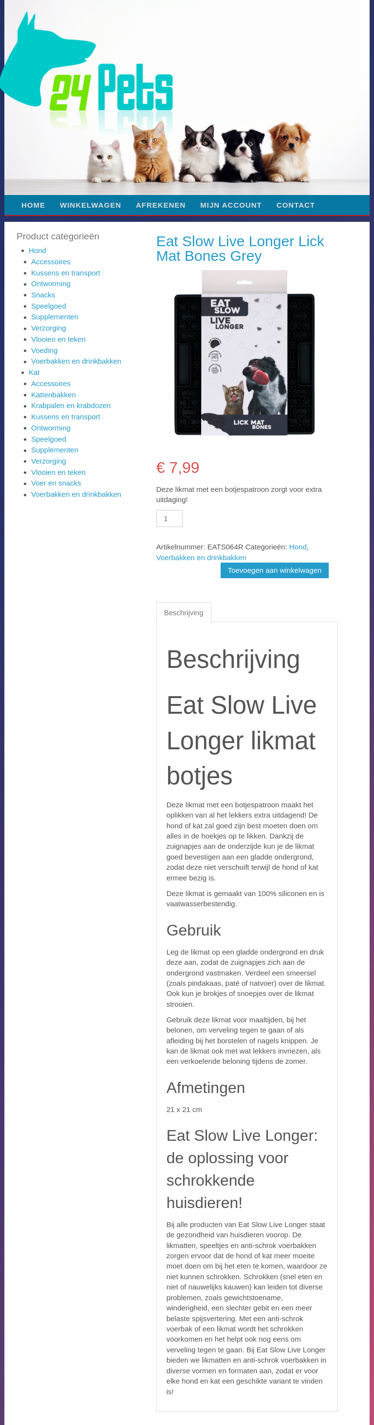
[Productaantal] (169, 518)
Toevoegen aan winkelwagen (275, 570)
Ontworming (51, 283)
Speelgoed (48, 306)
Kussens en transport (65, 273)
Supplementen (54, 316)
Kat (34, 372)
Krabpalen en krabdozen (71, 405)
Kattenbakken (53, 394)
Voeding (44, 350)
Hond (37, 250)
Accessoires (51, 261)
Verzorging (48, 328)
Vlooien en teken (58, 339)
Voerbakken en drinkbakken (76, 361)
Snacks (43, 295)
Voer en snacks (56, 483)
